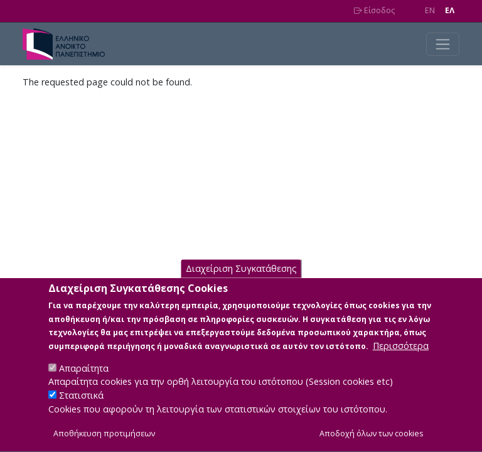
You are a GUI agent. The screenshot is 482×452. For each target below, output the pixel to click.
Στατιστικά (81, 410)
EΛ (449, 10)
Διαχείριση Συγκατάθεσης (241, 283)
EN (430, 10)
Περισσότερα (401, 360)
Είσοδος (374, 10)
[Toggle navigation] (442, 44)
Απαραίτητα (84, 383)
